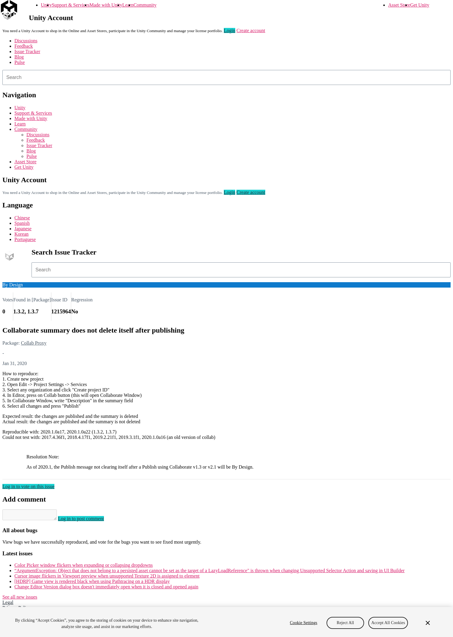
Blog (19, 56)
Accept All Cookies (388, 622)
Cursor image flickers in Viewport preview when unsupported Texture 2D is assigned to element (106, 577)
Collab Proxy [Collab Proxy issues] (34, 343)
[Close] (427, 622)
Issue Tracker (27, 51)
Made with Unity (106, 5)
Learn (127, 5)
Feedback (23, 46)
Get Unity (419, 5)
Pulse (19, 62)
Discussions (25, 40)
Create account (250, 30)
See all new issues (19, 598)
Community (144, 5)
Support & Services (70, 5)
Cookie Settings (303, 622)
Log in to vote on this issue (28, 486)
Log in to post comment (87, 520)
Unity (46, 5)
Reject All (345, 622)
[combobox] (226, 77)
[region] (226, 622)
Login (229, 30)
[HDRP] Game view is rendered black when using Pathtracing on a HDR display (92, 583)
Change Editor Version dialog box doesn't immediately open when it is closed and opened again (106, 588)
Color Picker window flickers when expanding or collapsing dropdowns (83, 566)
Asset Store (399, 5)
